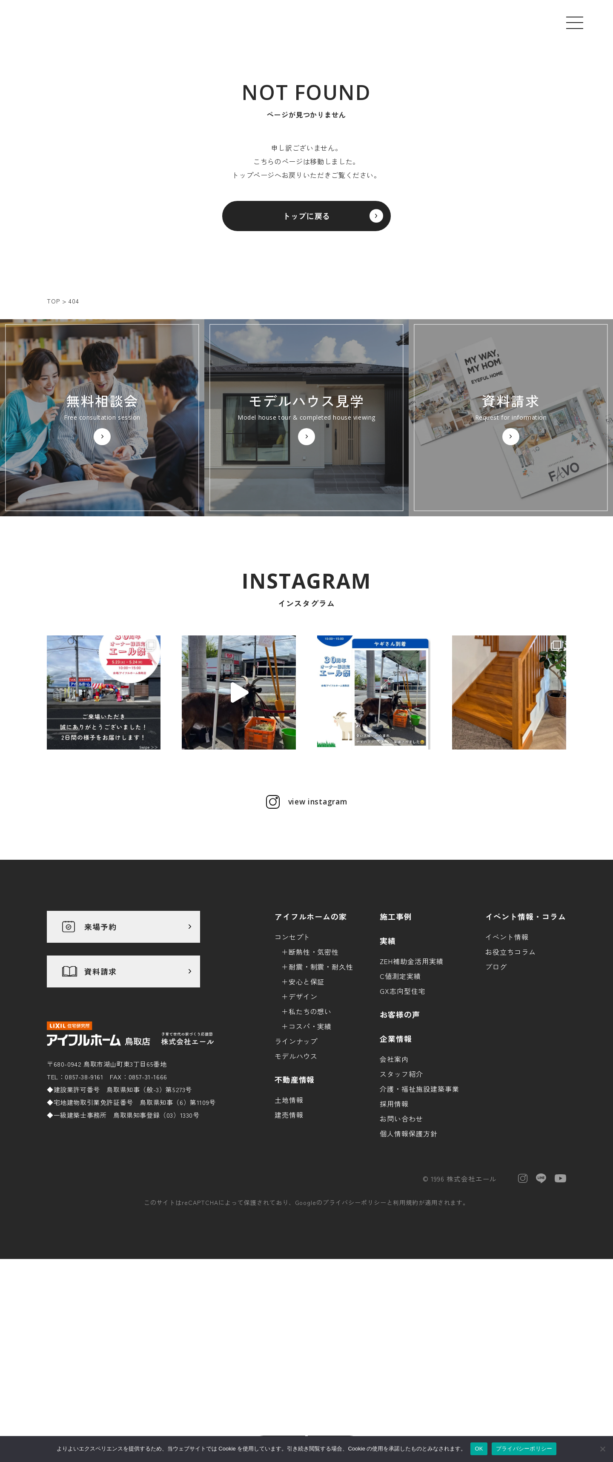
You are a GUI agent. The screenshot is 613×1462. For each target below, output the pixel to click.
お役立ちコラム (510, 1029)
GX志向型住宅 (403, 1068)
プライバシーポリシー (355, 1280)
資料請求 (100, 1048)
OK (479, 1448)
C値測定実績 (400, 1053)
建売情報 (289, 1192)
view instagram (317, 879)
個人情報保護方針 (409, 1210)
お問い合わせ (401, 1195)
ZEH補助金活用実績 (412, 1038)
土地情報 (289, 1177)
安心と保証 (307, 1058)
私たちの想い (310, 1088)
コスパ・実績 (310, 1103)
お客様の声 (400, 1091)
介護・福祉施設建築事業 (419, 1166)
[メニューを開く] (574, 22)
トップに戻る (306, 220)
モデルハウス (296, 1133)
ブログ (496, 1044)
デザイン (303, 1073)
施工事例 (396, 993)
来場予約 (100, 1004)
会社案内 (394, 1136)
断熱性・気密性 (314, 1029)
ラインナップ (296, 1118)
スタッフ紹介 (401, 1151)
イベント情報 (507, 1014)
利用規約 (405, 1280)
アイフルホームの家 (311, 993)
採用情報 (394, 1181)
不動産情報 (295, 1156)
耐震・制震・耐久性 (321, 1044)
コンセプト (293, 1014)
